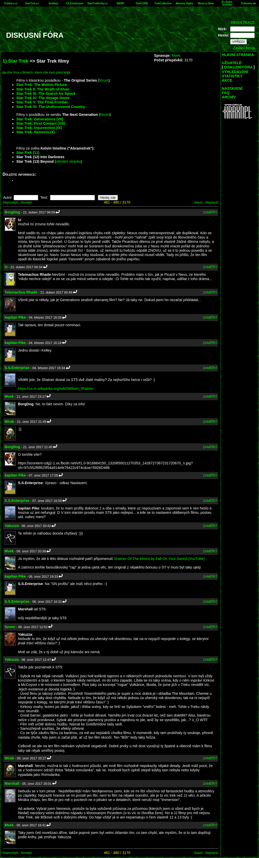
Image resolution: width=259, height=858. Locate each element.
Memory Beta (206, 3)
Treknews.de (248, 3)
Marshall (12, 783)
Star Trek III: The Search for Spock (45, 94)
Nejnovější (10, 202)
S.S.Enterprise (17, 368)
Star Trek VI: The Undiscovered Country (50, 107)
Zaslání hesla (244, 48)
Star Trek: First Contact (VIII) (40, 123)
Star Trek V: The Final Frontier (42, 102)
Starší (198, 202)
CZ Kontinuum (74, 3)
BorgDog (12, 212)
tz (6, 267)
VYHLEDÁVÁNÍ (235, 72)
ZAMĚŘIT (210, 212)
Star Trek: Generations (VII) (39, 119)
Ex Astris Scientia (227, 3)
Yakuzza (12, 526)
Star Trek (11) (27, 153)
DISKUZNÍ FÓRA (238, 67)
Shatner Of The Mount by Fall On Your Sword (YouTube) (159, 559)
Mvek (176, 55)
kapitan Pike (15, 317)
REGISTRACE (243, 23)
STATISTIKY (232, 76)
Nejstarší (211, 202)
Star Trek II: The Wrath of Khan (42, 89)
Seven (10, 627)
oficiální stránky (68, 161)
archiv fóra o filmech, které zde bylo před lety (36, 72)
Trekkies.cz (10, 3)
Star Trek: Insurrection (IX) (39, 128)
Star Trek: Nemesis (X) (35, 132)
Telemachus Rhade (21, 292)
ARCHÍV (229, 97)
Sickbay (53, 3)
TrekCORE (142, 3)
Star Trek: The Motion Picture (41, 85)
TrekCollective (163, 3)
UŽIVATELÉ (232, 63)
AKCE (227, 80)
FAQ (225, 93)
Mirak (9, 421)
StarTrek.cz (32, 3)
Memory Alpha (184, 3)
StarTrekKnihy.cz (97, 3)
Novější (26, 202)
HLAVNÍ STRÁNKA (238, 55)
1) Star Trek (15, 61)
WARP (120, 3)
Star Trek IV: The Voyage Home (43, 98)
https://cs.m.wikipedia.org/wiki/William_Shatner (55, 389)
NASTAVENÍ (232, 88)
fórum (104, 80)
